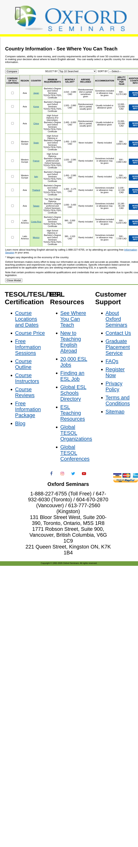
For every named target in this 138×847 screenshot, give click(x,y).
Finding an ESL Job (72, 376)
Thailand (36, 190)
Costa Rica (36, 222)
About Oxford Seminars (116, 319)
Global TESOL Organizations (76, 433)
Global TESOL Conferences (75, 453)
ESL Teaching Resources (72, 413)
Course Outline (23, 364)
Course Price (30, 333)
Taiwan (36, 206)
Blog (20, 423)
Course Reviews (25, 392)
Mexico (36, 237)
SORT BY (103, 71)
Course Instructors (27, 378)
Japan (36, 93)
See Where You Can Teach (73, 319)
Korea (36, 106)
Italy (36, 176)
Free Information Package (28, 409)
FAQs (112, 361)
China (36, 123)
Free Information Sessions (28, 347)
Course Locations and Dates (27, 319)
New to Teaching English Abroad (70, 342)
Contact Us (118, 333)
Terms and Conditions (118, 400)
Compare (12, 71)
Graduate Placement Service (118, 347)
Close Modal (14, 280)
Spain (36, 143)
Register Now (115, 372)
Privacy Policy (114, 386)
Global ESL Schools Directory (73, 393)
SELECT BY (51, 71)
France (36, 161)
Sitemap (115, 412)
